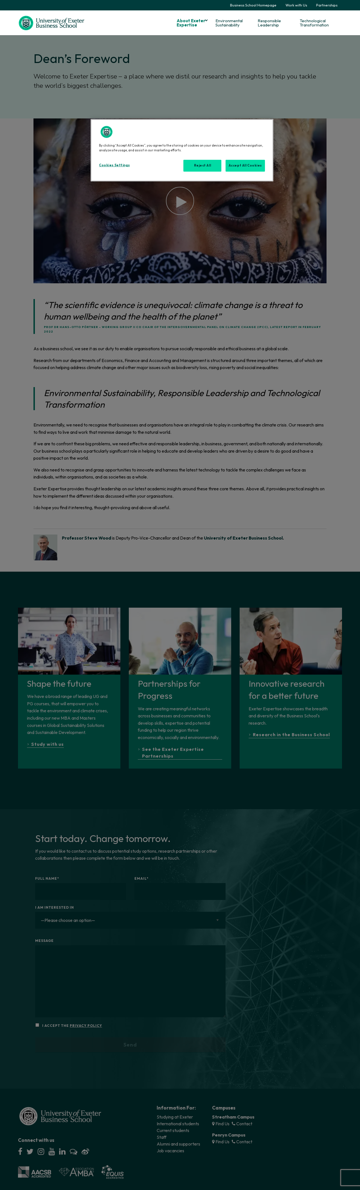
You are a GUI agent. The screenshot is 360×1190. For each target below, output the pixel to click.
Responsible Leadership (269, 23)
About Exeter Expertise (191, 23)
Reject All (202, 165)
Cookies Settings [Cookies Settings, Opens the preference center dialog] (114, 165)
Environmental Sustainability (229, 23)
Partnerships (327, 5)
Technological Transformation (314, 23)
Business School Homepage (253, 5)
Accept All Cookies (245, 165)
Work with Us (296, 5)
